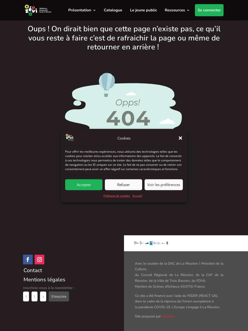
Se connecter (209, 10)
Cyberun (168, 316)
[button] (180, 142)
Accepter (84, 188)
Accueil (137, 199)
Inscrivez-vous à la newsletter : (49, 287)
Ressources (175, 10)
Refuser (123, 188)
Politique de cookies (116, 199)
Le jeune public (143, 10)
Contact (32, 270)
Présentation (79, 10)
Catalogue (113, 10)
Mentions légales (44, 279)
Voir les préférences (163, 188)
